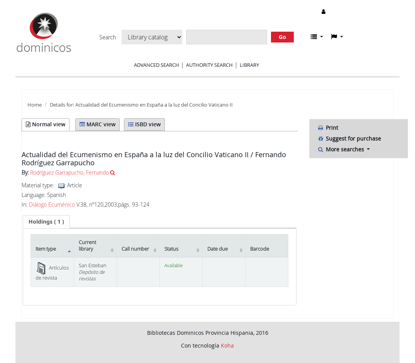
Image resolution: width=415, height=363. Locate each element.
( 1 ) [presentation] (46, 221)
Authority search (209, 64)
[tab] (46, 221)
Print (327, 127)
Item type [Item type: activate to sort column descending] (46, 249)
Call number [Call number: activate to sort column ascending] (135, 249)
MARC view (97, 124)
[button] (317, 37)
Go (282, 37)
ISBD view (144, 124)
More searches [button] (341, 149)
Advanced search (156, 64)
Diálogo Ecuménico (52, 204)
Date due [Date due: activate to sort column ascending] (217, 249)
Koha (227, 345)
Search (107, 37)
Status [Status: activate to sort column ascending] (171, 249)
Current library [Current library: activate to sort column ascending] (87, 245)
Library (249, 64)
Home (34, 105)
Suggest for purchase (349, 138)
